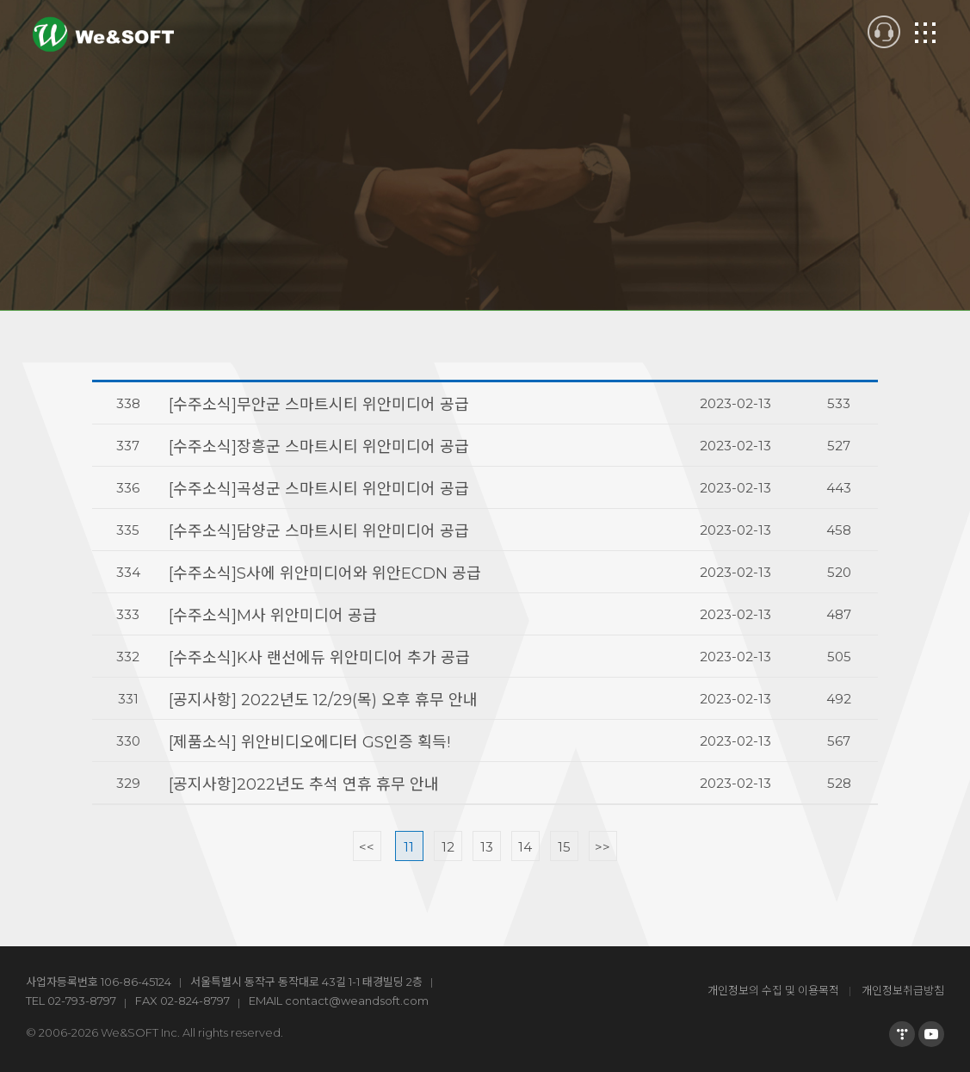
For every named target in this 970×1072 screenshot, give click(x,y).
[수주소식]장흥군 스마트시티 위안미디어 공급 (319, 446)
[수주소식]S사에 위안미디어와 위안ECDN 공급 (325, 573)
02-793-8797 (81, 1000)
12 (448, 847)
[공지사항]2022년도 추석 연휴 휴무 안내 (304, 784)
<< (366, 847)
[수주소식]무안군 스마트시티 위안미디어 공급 (319, 404)
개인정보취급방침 (903, 990)
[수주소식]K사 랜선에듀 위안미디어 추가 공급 (319, 657)
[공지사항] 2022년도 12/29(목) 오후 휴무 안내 (323, 700)
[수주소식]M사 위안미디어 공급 (273, 615)
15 (564, 847)
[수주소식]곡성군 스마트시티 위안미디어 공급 (319, 489)
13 (486, 847)
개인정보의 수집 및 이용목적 (773, 990)
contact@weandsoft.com (357, 1000)
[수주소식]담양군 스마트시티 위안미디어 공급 (319, 531)
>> (602, 847)
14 (525, 847)
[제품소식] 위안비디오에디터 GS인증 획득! (309, 742)
